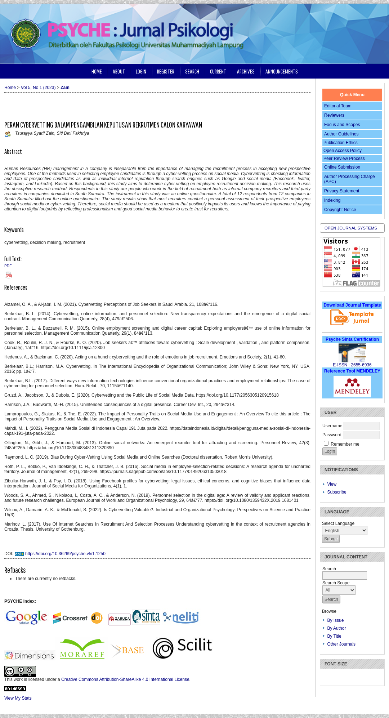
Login (141, 71)
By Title (334, 636)
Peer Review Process (344, 158)
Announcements (281, 71)
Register (165, 71)
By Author (336, 628)
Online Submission (342, 167)
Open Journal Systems (351, 228)
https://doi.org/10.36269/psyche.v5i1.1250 (65, 553)
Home (96, 71)
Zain (65, 87)
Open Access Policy (342, 150)
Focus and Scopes (342, 124)
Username (332, 425)
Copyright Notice (340, 209)
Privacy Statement (341, 190)
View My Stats (18, 698)
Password (331, 434)
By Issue (335, 620)
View (331, 484)
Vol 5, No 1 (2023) (38, 87)
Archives (246, 71)
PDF (8, 266)
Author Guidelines (341, 134)
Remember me (345, 444)
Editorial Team (338, 105)
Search (192, 71)
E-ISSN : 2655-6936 (352, 364)
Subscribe (336, 492)
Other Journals (341, 644)
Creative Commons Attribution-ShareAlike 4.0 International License (125, 679)
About (119, 71)
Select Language (338, 523)
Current (218, 71)
